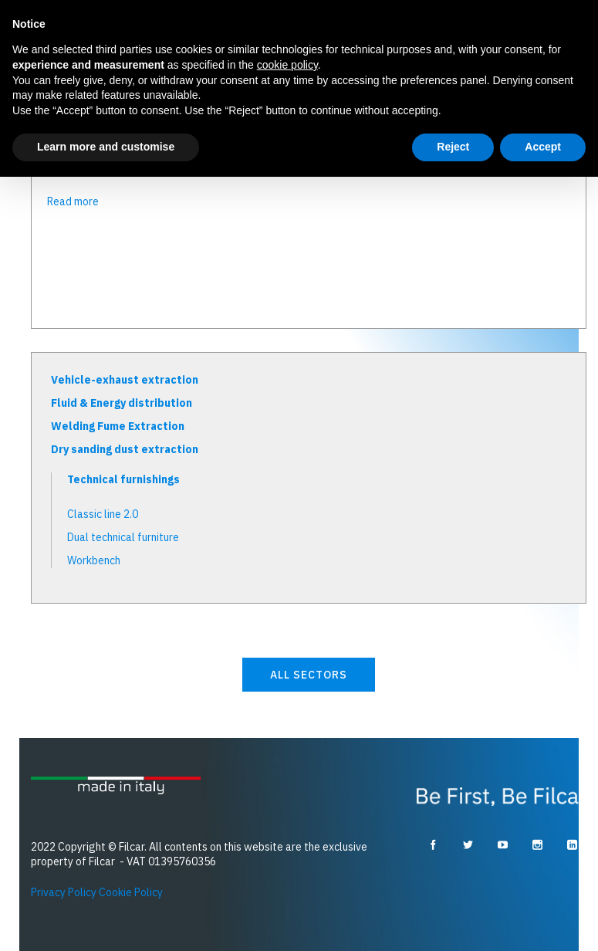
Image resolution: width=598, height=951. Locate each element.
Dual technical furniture (123, 537)
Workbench (93, 560)
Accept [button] (543, 146)
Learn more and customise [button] (105, 146)
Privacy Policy (63, 892)
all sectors (308, 675)
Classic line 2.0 (102, 514)
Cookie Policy (131, 892)
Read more (73, 201)
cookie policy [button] (287, 65)
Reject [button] (453, 146)
